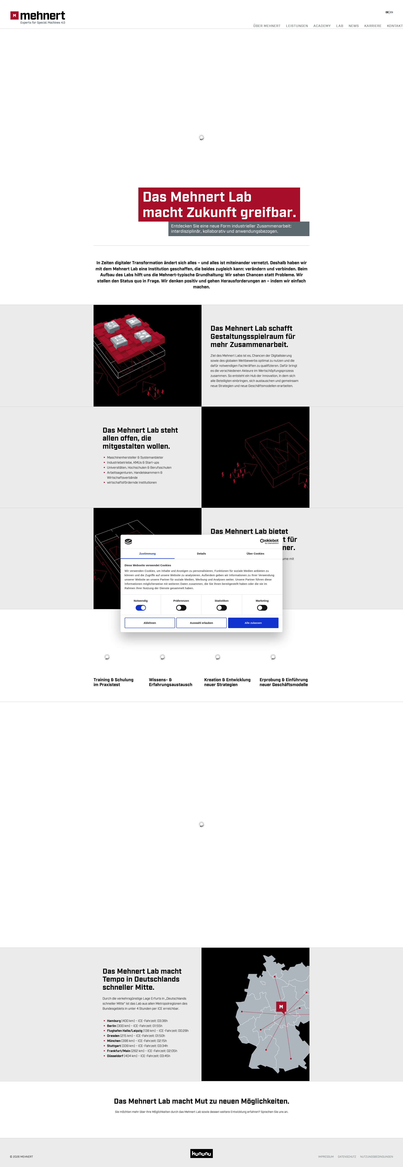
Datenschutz (347, 1156)
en (391, 12)
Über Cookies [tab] (255, 553)
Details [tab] (201, 553)
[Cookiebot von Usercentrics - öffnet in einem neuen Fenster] (263, 541)
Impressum (326, 1156)
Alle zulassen (253, 622)
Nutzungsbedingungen (376, 1156)
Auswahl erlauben (201, 622)
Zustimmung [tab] (147, 553)
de (387, 12)
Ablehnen (150, 622)
